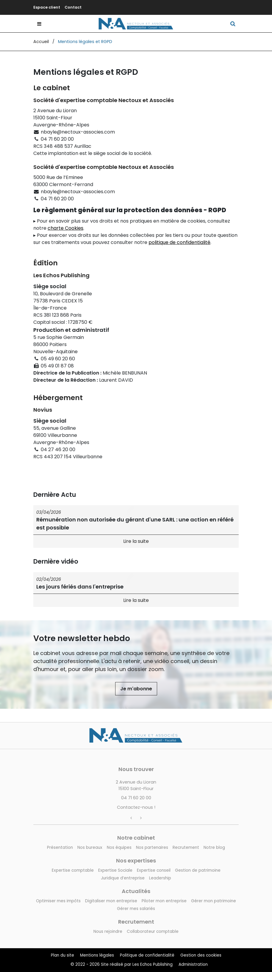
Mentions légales (97, 955)
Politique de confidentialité (147, 955)
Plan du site (62, 955)
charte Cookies (65, 228)
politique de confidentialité (179, 242)
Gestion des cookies (200, 955)
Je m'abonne (136, 688)
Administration (193, 964)
